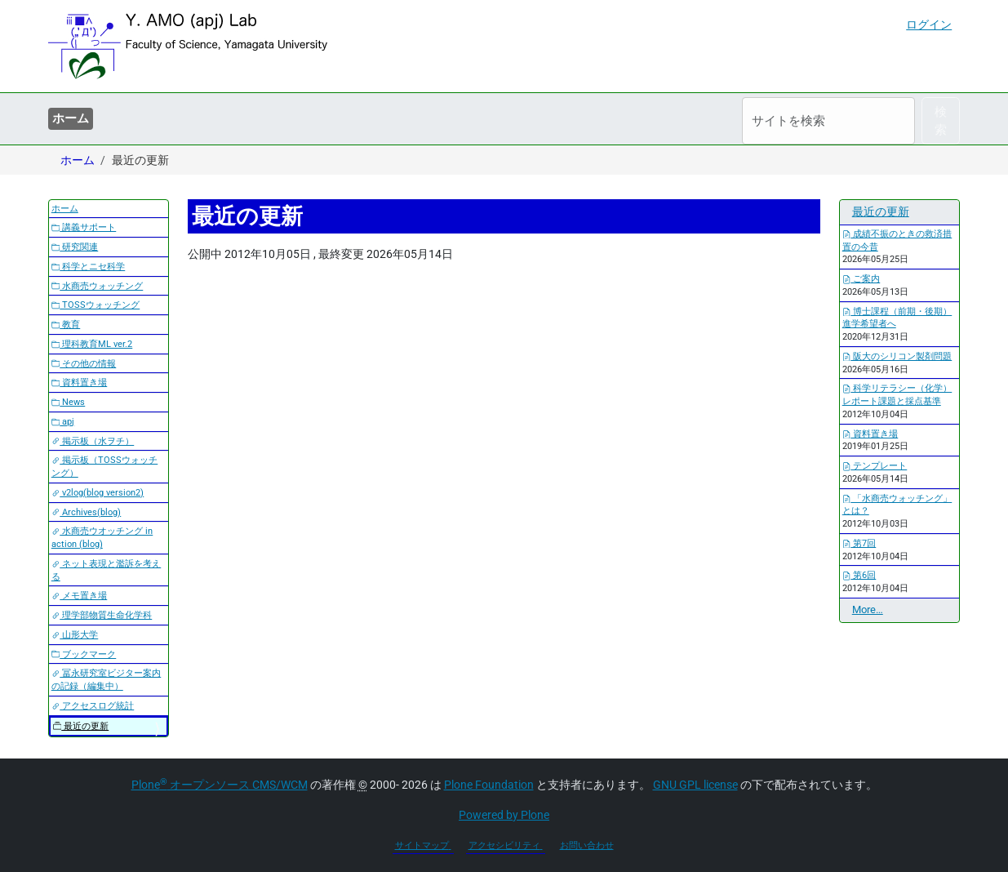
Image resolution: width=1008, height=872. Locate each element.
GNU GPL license (695, 784)
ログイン (929, 24)
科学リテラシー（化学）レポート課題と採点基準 (897, 395)
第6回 (859, 575)
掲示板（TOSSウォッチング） (104, 466)
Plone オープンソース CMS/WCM (219, 784)
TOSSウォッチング (95, 305)
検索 (941, 121)
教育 (66, 324)
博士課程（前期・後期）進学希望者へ (897, 318)
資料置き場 (79, 382)
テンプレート (875, 465)
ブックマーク (84, 654)
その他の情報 (84, 363)
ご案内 (861, 279)
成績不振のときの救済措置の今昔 (897, 240)
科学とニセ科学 (88, 266)
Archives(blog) (86, 512)
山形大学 (75, 635)
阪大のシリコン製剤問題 (897, 356)
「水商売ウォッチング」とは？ (897, 505)
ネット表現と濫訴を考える (106, 570)
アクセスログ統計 (93, 706)
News (68, 402)
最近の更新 (81, 726)
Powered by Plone (504, 814)
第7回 (859, 543)
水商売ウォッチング (97, 286)
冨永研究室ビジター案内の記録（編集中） (106, 680)
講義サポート (84, 227)
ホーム (70, 118)
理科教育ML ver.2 (92, 344)
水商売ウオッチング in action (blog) (102, 537)
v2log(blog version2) (97, 492)
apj (63, 421)
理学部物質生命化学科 (102, 615)
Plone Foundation (489, 784)
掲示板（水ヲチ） (93, 441)
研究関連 (75, 247)
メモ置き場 (79, 595)
